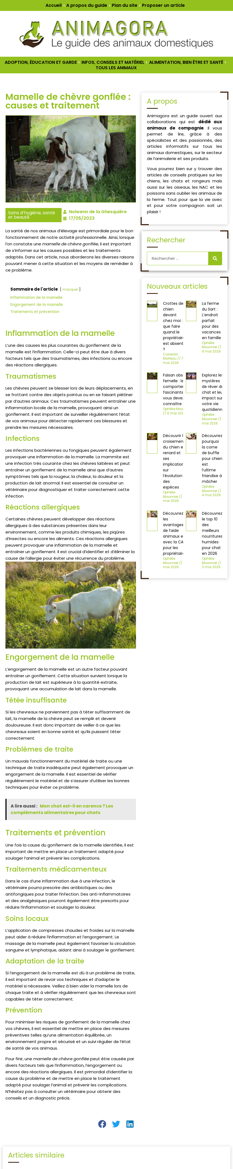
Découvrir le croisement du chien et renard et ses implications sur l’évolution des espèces (174, 461)
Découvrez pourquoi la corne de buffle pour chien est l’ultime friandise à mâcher (212, 458)
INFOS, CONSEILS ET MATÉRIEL (112, 62)
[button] (102, 1124)
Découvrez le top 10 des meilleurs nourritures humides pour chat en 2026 (212, 533)
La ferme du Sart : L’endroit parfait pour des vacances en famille (211, 321)
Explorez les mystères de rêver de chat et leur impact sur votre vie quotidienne (213, 392)
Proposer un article (163, 5)
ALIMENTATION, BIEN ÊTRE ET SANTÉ (186, 62)
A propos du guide (86, 5)
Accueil (54, 5)
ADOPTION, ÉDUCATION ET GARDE (41, 62)
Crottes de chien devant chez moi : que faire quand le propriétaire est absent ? (174, 326)
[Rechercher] (215, 258)
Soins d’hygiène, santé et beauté (31, 215)
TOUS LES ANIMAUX (116, 68)
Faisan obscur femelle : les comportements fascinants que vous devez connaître (179, 389)
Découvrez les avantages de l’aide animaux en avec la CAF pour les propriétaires (175, 533)
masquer (70, 289)
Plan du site (124, 5)
